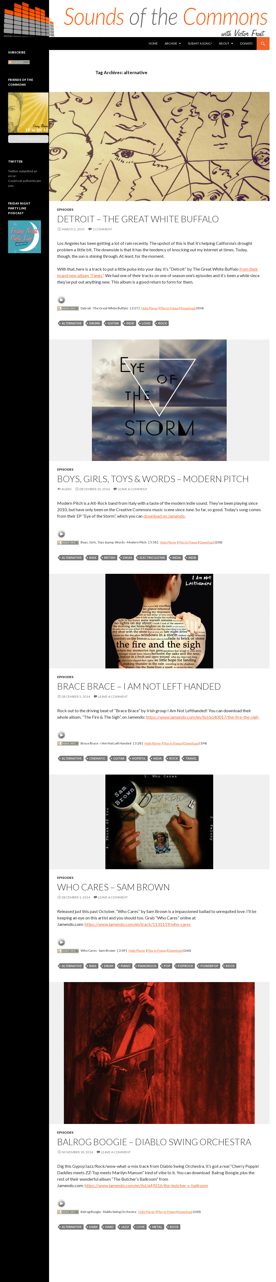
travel (191, 758)
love (141, 1227)
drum (127, 557)
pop (167, 966)
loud (146, 323)
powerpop (209, 966)
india (176, 557)
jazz (125, 1227)
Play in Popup (169, 308)
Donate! (246, 43)
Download (188, 308)
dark (93, 1227)
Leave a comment (132, 489)
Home (153, 43)
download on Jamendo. (164, 515)
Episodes (65, 209)
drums (94, 323)
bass (92, 557)
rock (162, 323)
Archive (171, 43)
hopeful (139, 758)
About (224, 43)
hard (109, 1227)
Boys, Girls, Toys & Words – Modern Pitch (153, 478)
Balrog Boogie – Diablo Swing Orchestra (154, 1141)
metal (157, 1227)
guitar (113, 323)
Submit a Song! (200, 43)
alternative (72, 323)
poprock (185, 966)
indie (130, 323)
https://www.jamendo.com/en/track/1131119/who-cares (138, 924)
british (109, 557)
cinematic (97, 758)
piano (125, 966)
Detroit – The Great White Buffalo (138, 218)
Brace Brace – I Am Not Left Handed (139, 686)
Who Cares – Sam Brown (113, 887)
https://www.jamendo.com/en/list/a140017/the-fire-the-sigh (202, 716)
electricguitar (152, 557)
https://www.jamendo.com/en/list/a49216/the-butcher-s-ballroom (146, 1185)
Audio (66, 489)
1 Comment (102, 229)
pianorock (147, 966)
